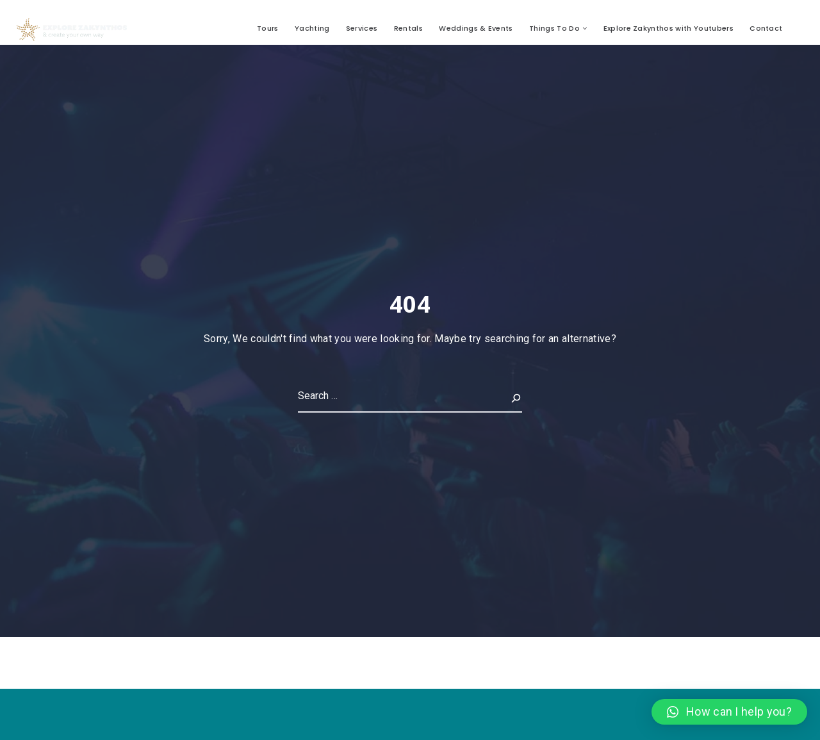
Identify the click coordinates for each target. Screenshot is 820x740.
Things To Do (554, 28)
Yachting (312, 28)
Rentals (408, 28)
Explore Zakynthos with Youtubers (668, 28)
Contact (766, 28)
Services (362, 28)
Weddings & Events (475, 28)
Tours (268, 28)
